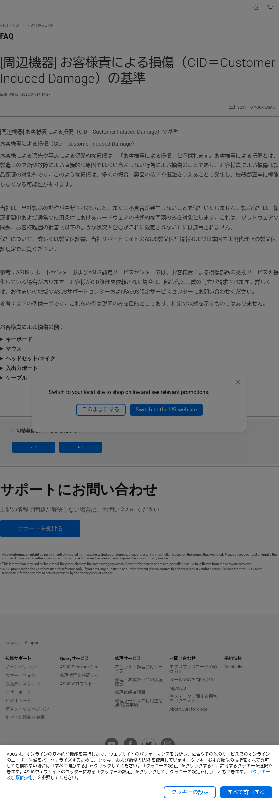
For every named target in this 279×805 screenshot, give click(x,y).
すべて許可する (246, 792)
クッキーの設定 (190, 792)
